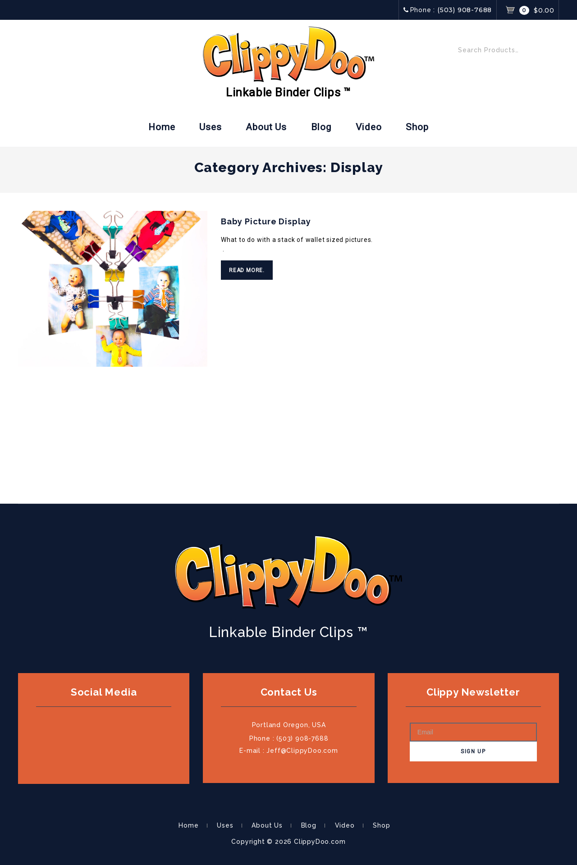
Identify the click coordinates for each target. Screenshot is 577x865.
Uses (210, 127)
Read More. (247, 270)
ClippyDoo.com (319, 841)
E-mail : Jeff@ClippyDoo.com (288, 750)
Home (161, 127)
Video (369, 127)
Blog (321, 127)
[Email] (473, 732)
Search (548, 52)
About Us (266, 127)
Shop (417, 127)
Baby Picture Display (266, 221)
